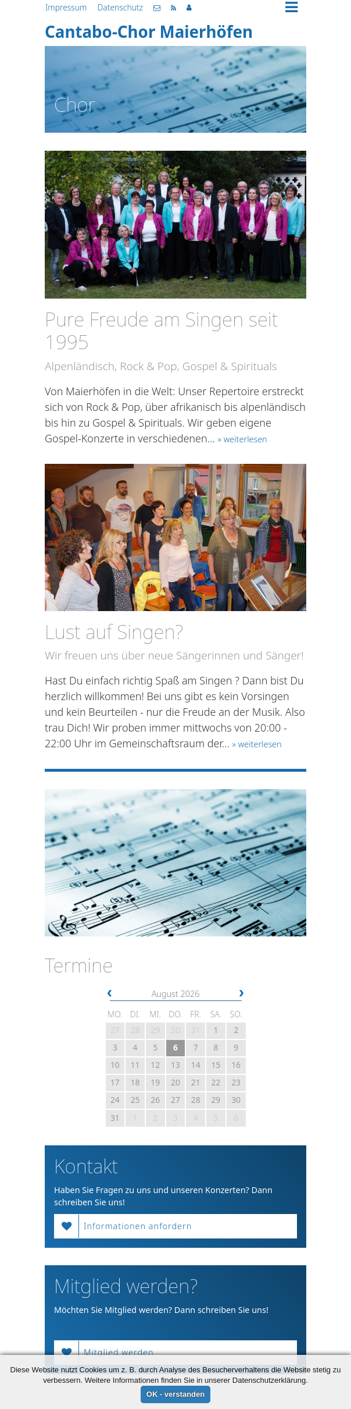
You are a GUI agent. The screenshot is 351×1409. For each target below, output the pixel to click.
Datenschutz (120, 7)
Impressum (66, 7)
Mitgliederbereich (189, 7)
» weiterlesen (242, 439)
